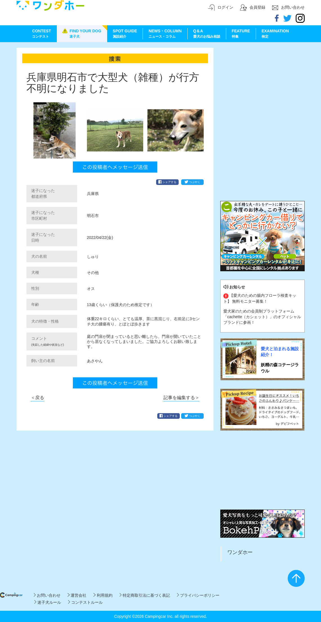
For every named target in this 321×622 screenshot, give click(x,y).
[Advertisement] (262, 83)
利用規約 (102, 595)
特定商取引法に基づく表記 (145, 595)
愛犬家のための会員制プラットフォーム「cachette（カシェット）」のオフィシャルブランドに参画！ (262, 317)
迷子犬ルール (47, 602)
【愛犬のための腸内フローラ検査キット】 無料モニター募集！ (260, 298)
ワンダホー (240, 552)
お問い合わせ (47, 595)
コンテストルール (85, 602)
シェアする (167, 182)
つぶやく (192, 182)
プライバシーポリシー (198, 595)
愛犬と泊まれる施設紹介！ (280, 351)
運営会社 (77, 595)
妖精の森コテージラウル (280, 367)
